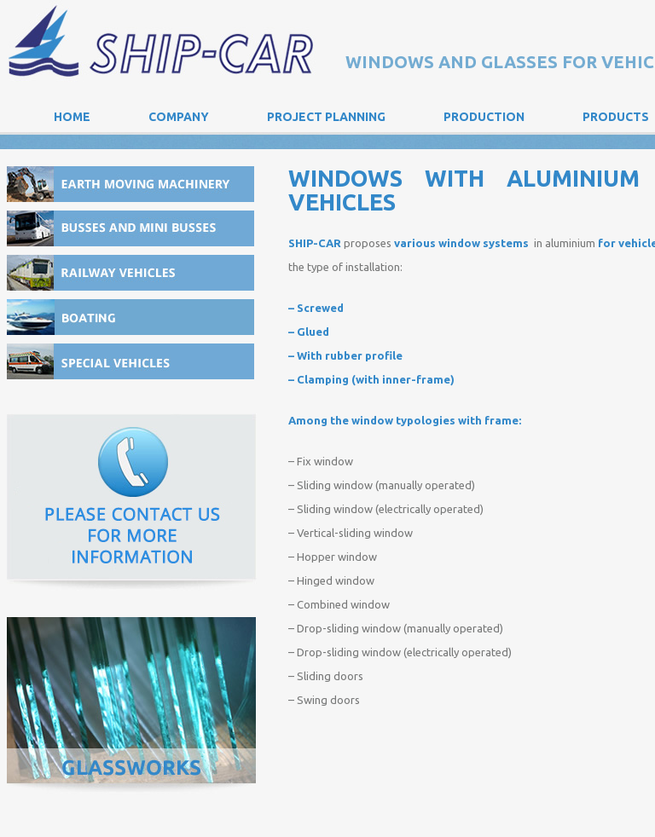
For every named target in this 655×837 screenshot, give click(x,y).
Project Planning (326, 117)
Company (178, 117)
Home (72, 117)
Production (484, 117)
